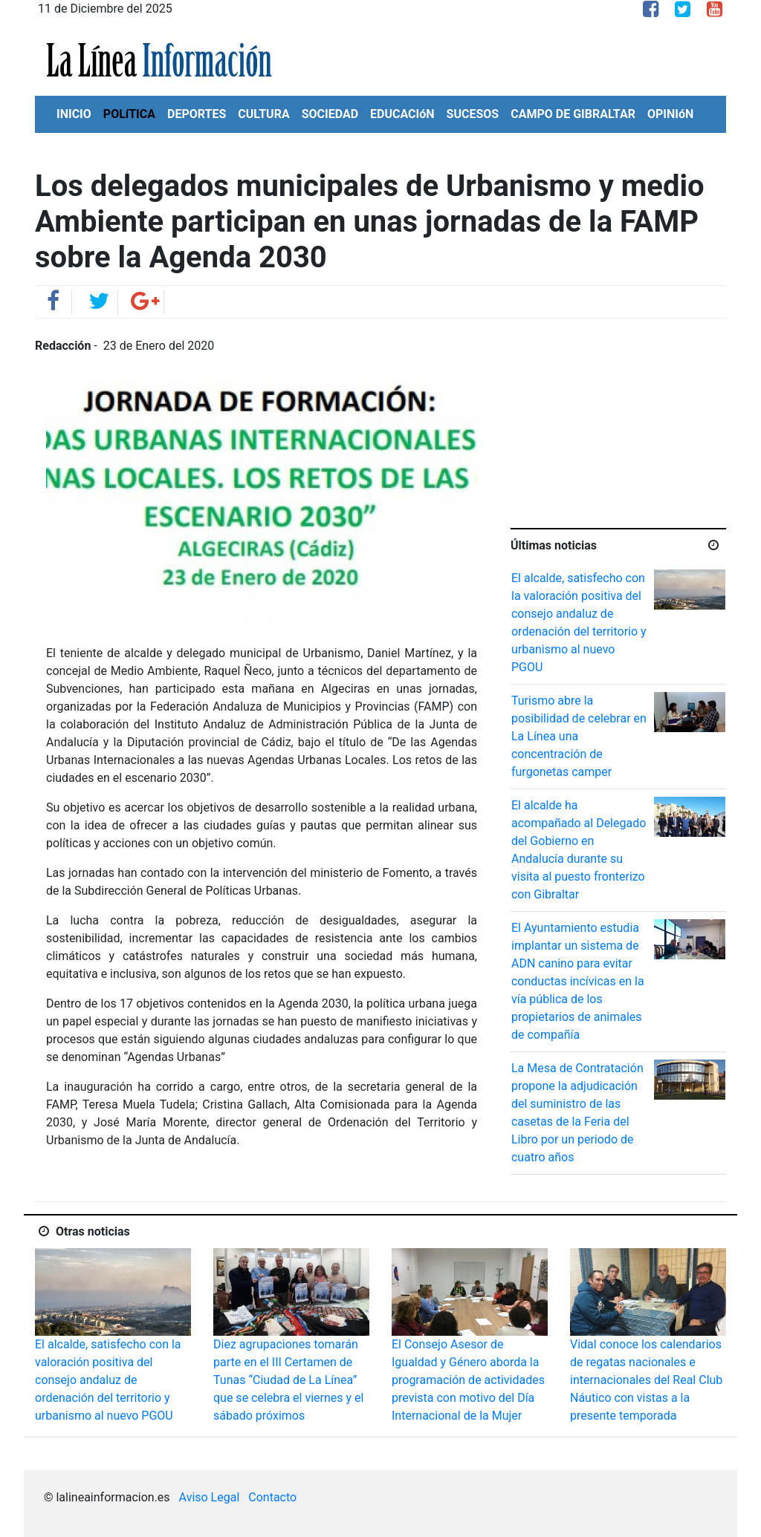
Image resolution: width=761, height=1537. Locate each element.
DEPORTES (196, 114)
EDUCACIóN (402, 114)
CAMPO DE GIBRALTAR (573, 114)
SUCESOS (473, 114)
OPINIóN (670, 114)
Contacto (272, 1497)
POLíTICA (129, 114)
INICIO (73, 114)
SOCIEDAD (330, 114)
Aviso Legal (209, 1497)
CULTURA (263, 114)
